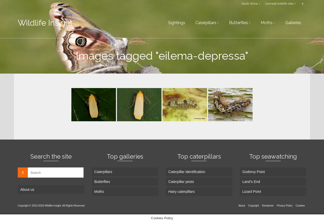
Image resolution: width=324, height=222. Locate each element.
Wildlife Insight (45, 22)
